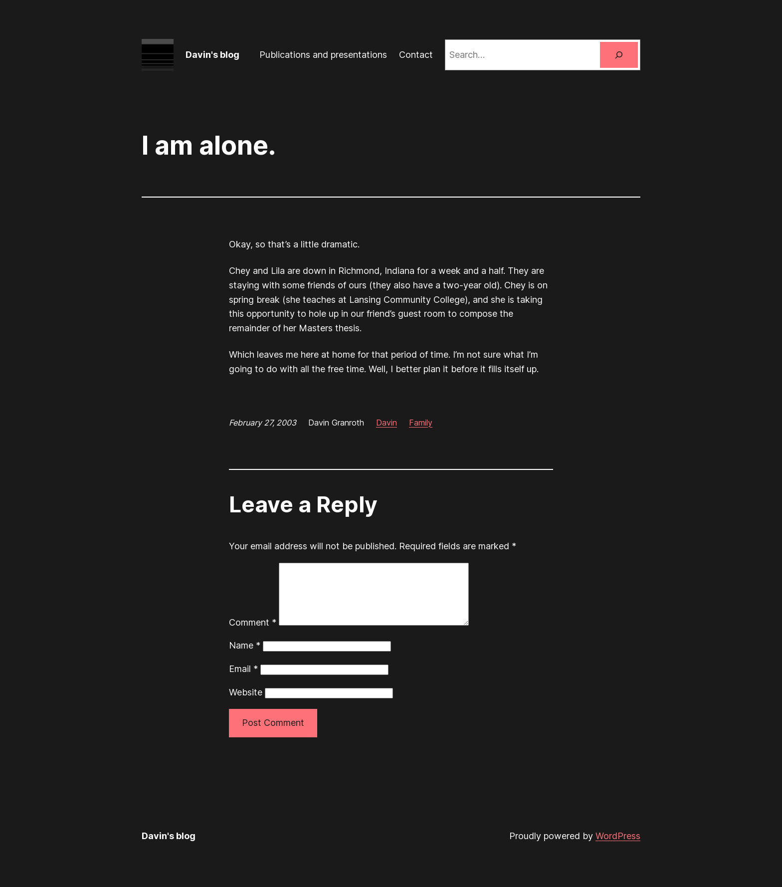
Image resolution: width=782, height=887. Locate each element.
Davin (386, 423)
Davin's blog (212, 54)
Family (420, 423)
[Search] (619, 55)
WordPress (617, 848)
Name (244, 657)
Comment (252, 634)
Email (243, 680)
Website (245, 704)
